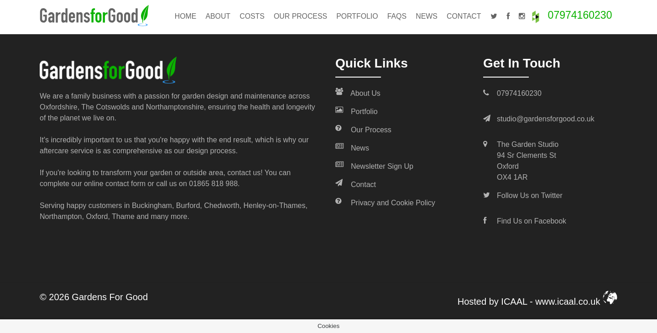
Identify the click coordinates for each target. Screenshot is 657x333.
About (217, 16)
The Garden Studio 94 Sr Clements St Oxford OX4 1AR (527, 160)
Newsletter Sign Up (374, 165)
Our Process (300, 16)
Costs (252, 16)
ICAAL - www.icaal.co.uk (559, 302)
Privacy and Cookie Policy (385, 202)
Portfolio (357, 16)
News (427, 16)
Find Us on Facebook (531, 221)
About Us (358, 92)
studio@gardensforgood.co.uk (545, 119)
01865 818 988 (213, 183)
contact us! (244, 173)
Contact (464, 16)
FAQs (397, 16)
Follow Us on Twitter (530, 195)
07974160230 (580, 15)
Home (186, 16)
